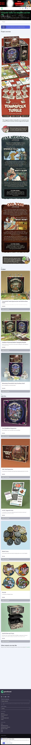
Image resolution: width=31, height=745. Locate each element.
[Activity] (25, 8)
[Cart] (22, 8)
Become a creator (4, 728)
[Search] (20, 8)
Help (2, 731)
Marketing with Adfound (5, 727)
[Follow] (4, 675)
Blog (2, 730)
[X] (3, 697)
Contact (2, 716)
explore (28, 647)
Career (2, 719)
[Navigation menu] (29, 8)
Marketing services (4, 725)
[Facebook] (1, 697)
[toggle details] (27, 685)
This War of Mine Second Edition (10, 679)
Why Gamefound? (4, 715)
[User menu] (27, 8)
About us (2, 713)
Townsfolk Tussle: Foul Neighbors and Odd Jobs (15, 13)
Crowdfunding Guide (5, 718)
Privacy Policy (3, 735)
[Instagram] (7, 697)
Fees (2, 724)
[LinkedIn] (8, 697)
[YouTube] (5, 697)
